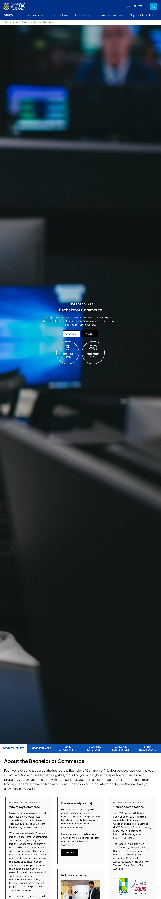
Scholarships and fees (110, 15)
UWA (6, 22)
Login (127, 6)
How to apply (82, 15)
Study (15, 22)
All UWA (138, 5)
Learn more (69, 887)
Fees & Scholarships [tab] (67, 748)
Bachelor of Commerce (43, 22)
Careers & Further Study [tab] (120, 748)
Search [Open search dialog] (153, 6)
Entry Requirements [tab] (147, 748)
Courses (25, 22)
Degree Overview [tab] (13, 748)
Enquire (73, 333)
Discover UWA (60, 15)
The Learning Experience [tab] (94, 748)
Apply (91, 333)
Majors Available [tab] (40, 748)
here (76, 820)
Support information (141, 15)
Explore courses (35, 15)
